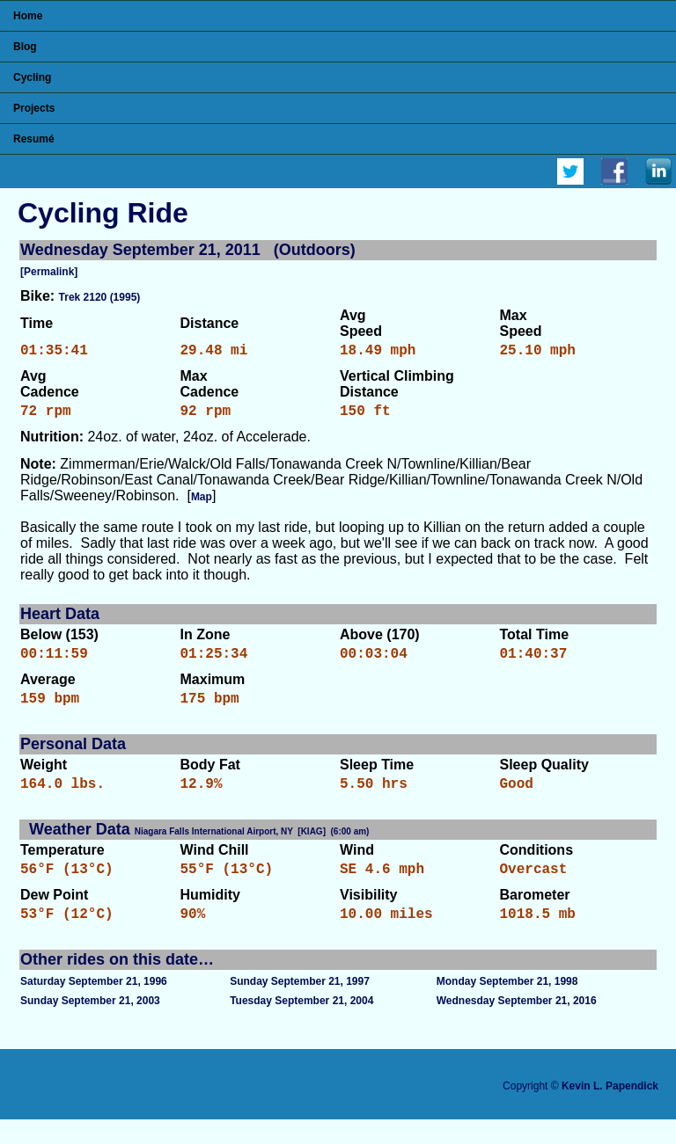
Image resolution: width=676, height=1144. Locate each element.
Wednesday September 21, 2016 (517, 1025)
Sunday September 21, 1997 (300, 1006)
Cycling (32, 77)
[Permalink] (48, 272)
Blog (25, 46)
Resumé (34, 139)
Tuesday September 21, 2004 (301, 1025)
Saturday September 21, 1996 (93, 1006)
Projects (34, 108)
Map (201, 504)
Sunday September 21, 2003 (90, 1025)
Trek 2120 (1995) (100, 297)
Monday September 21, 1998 (507, 1006)
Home (27, 16)
